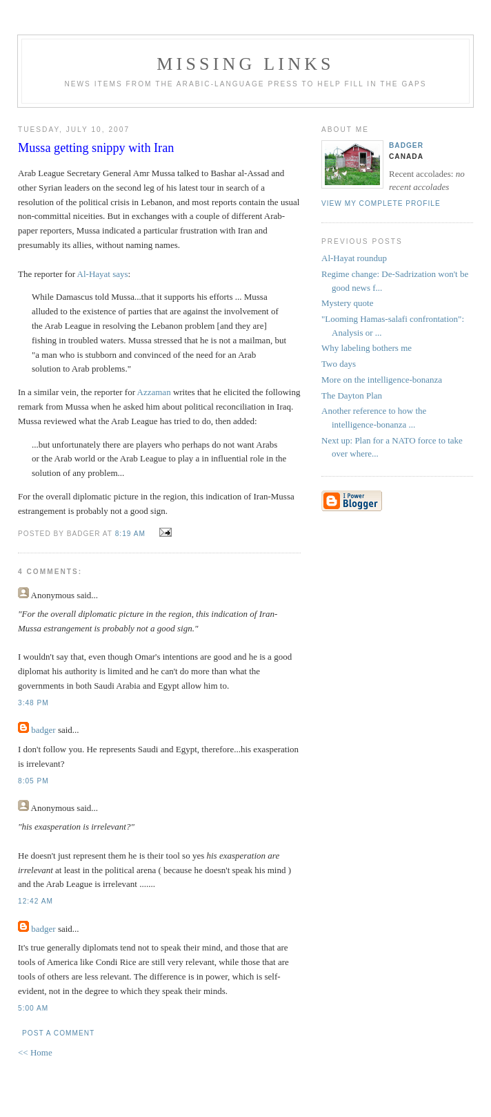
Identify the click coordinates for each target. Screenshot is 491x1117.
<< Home (35, 1052)
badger (43, 730)
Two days (338, 364)
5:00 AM (33, 1008)
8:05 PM (33, 781)
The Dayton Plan (351, 395)
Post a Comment (58, 1033)
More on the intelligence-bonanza (381, 379)
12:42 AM (35, 901)
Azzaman (154, 392)
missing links (245, 64)
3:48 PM (33, 703)
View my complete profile (381, 203)
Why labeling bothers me (366, 348)
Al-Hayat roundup (354, 258)
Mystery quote (347, 303)
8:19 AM (130, 533)
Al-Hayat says (102, 274)
